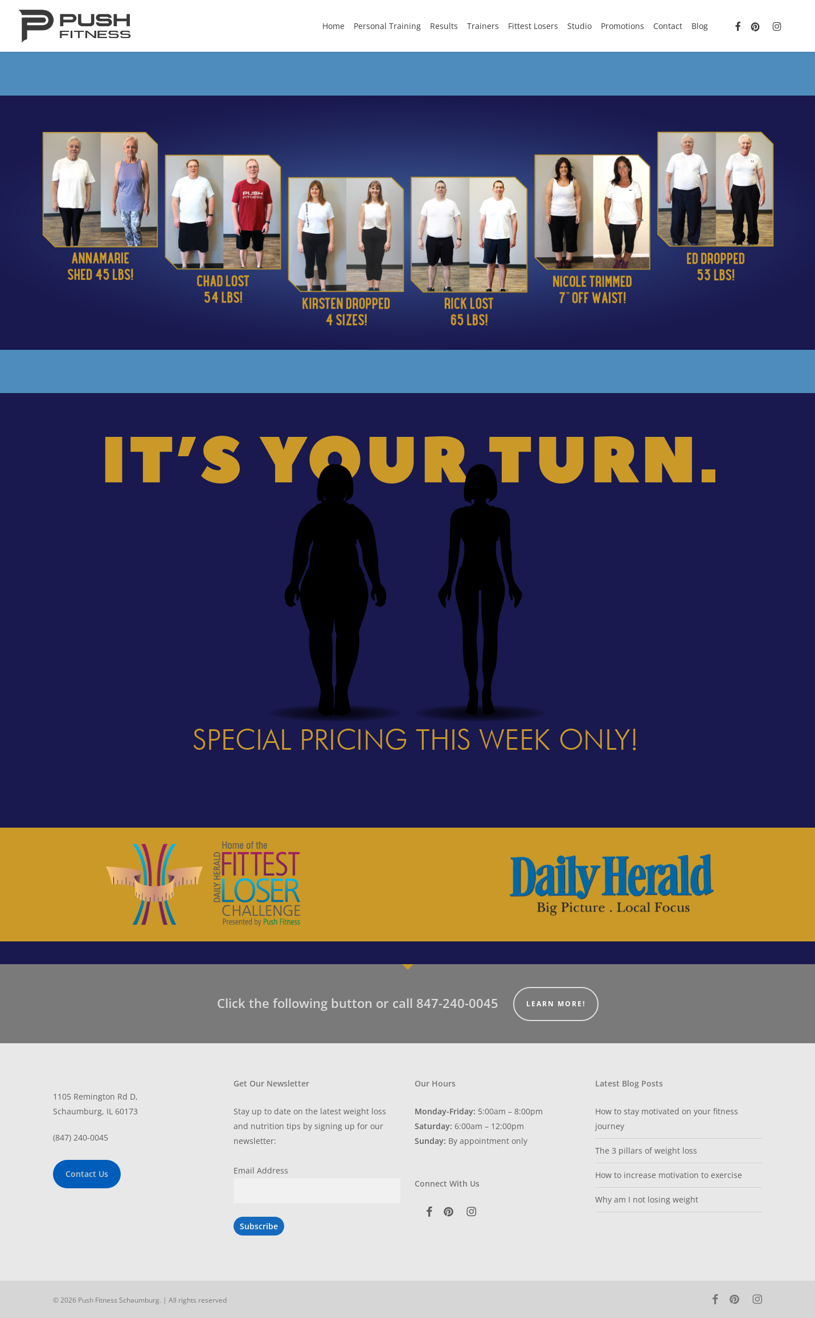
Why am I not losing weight (646, 1199)
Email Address (261, 1170)
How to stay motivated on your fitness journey (666, 1118)
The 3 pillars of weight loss (646, 1150)
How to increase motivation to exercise (668, 1175)
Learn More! (555, 1004)
